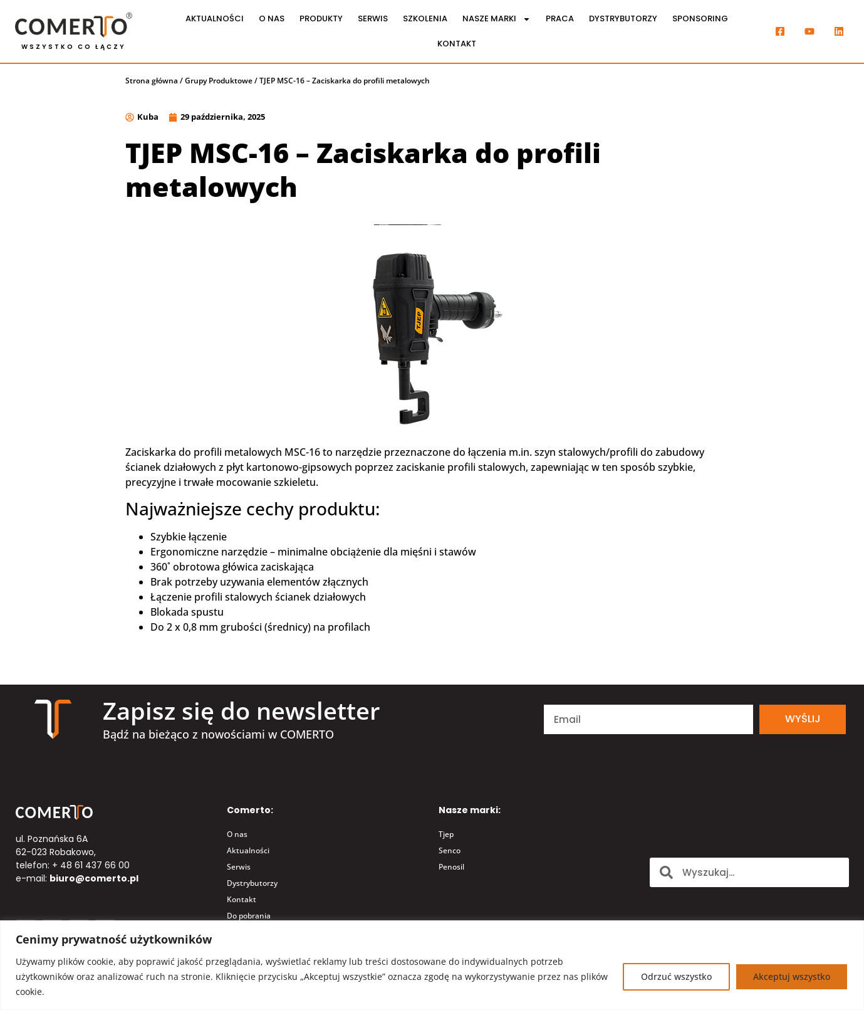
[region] (432, 965)
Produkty (321, 18)
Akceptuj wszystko (791, 976)
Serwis (373, 18)
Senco (450, 850)
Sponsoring (700, 18)
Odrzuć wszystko (676, 976)
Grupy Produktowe (218, 80)
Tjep (446, 834)
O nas (271, 18)
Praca (560, 18)
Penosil (451, 866)
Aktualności (214, 18)
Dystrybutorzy (623, 18)
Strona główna (151, 80)
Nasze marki (496, 19)
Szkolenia (425, 18)
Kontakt (456, 44)
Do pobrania (249, 915)
